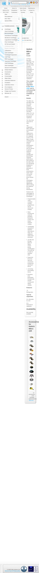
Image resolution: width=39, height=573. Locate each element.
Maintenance (31, 8)
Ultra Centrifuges (9, 65)
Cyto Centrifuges (9, 52)
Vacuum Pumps (9, 89)
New (6, 14)
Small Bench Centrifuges (11, 35)
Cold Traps (7, 57)
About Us (14, 8)
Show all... (31, 400)
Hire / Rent (7, 18)
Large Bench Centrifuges (11, 40)
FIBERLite (7, 74)
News (31, 12)
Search (6, 97)
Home (5, 8)
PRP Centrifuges (9, 59)
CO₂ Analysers (8, 87)
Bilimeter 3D (8, 93)
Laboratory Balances (10, 80)
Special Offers (8, 20)
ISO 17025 (6, 12)
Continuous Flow (9, 46)
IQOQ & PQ (6, 10)
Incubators (7, 82)
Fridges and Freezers (10, 91)
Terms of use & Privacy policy (12, 571)
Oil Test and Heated (10, 44)
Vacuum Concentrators (10, 67)
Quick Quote (23, 8)
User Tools (23, 10)
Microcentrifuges (9, 33)
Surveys (23, 12)
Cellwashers (8, 50)
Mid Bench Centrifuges (10, 37)
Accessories (8, 72)
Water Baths (8, 78)
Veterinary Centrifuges (10, 61)
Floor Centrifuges (9, 42)
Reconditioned (8, 16)
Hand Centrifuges (9, 31)
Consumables (8, 76)
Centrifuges (8, 29)
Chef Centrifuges (9, 63)
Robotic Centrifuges (10, 48)
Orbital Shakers (9, 69)
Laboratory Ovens (9, 84)
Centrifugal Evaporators (11, 54)
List (3, 26)
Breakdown (14, 10)
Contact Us (31, 10)
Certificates (14, 12)
